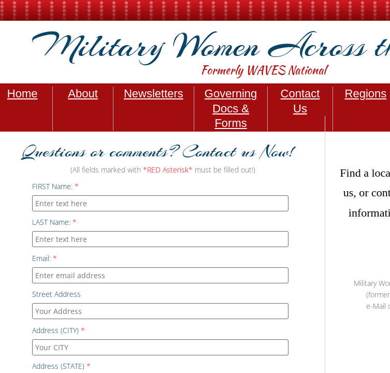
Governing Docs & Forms (231, 108)
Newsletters (153, 93)
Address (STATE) (61, 366)
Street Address (56, 294)
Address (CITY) (58, 330)
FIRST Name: (55, 186)
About (83, 93)
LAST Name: (54, 222)
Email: (44, 258)
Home (22, 93)
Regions (366, 93)
